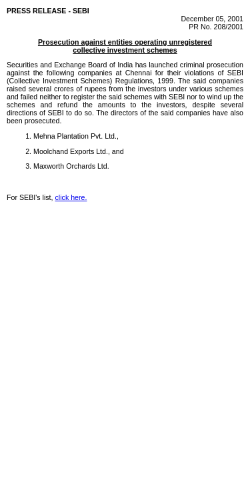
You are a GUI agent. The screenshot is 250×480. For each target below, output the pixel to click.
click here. (71, 197)
